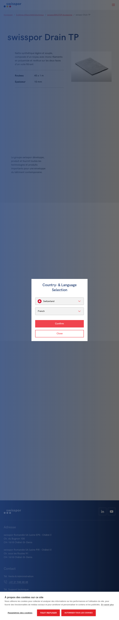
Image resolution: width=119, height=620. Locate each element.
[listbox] (59, 301)
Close (60, 333)
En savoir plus (107, 604)
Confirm (59, 323)
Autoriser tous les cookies (78, 613)
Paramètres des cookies (20, 613)
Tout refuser (48, 613)
